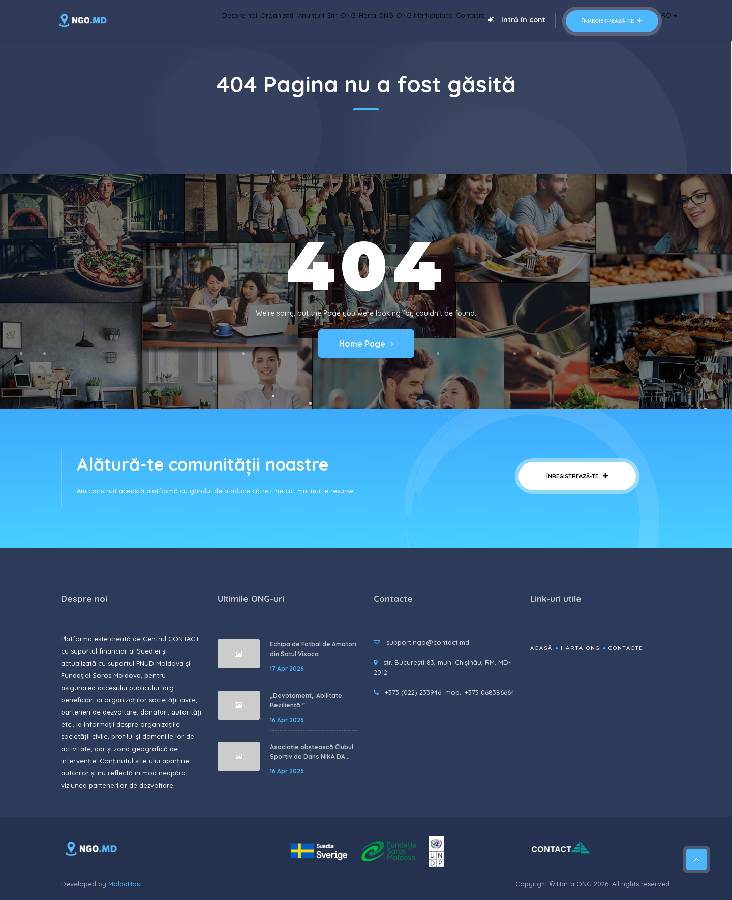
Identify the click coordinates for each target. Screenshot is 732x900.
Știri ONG (299, 20)
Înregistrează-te (603, 20)
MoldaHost (125, 884)
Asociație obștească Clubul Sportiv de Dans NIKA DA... (311, 752)
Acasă (541, 648)
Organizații (215, 20)
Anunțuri (259, 20)
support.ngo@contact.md (427, 642)
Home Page (366, 343)
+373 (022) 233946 (413, 692)
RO (665, 20)
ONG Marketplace (401, 20)
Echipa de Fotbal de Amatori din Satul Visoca (313, 649)
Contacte (456, 20)
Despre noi (167, 20)
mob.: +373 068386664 (479, 692)
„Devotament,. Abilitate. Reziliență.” (307, 700)
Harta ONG (342, 20)
